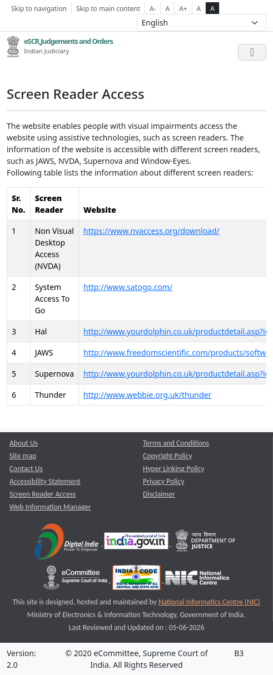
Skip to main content (108, 8)
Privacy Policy (163, 481)
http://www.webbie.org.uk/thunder (147, 394)
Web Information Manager (50, 507)
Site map (22, 456)
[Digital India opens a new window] (67, 543)
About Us (23, 443)
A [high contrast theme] (212, 8)
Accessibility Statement (45, 481)
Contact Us (26, 468)
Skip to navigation (39, 8)
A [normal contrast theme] (199, 8)
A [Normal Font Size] (168, 8)
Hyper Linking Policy (173, 468)
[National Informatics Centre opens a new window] (197, 579)
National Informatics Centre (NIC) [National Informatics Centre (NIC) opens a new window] (209, 602)
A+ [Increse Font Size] (183, 8)
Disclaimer (159, 494)
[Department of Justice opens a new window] (205, 543)
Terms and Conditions (176, 443)
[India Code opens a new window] (137, 579)
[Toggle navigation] (252, 52)
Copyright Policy (167, 456)
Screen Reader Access (42, 494)
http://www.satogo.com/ (127, 287)
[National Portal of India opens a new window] (137, 543)
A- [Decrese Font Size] (153, 8)
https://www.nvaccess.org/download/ (151, 231)
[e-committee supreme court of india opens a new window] (76, 579)
